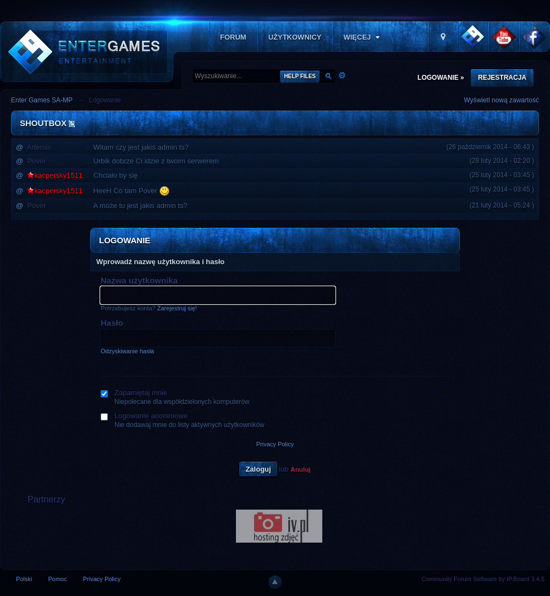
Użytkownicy (295, 37)
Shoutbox (43, 123)
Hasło (112, 322)
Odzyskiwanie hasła (127, 351)
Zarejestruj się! (177, 308)
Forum (233, 37)
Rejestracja (502, 77)
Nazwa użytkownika (139, 280)
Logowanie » (440, 77)
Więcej (362, 37)
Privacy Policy (275, 444)
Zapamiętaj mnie (140, 393)
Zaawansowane (342, 75)
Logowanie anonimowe (151, 416)
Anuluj (300, 469)
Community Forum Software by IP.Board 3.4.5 (482, 579)
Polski (24, 579)
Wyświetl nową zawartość (501, 100)
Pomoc (57, 579)
